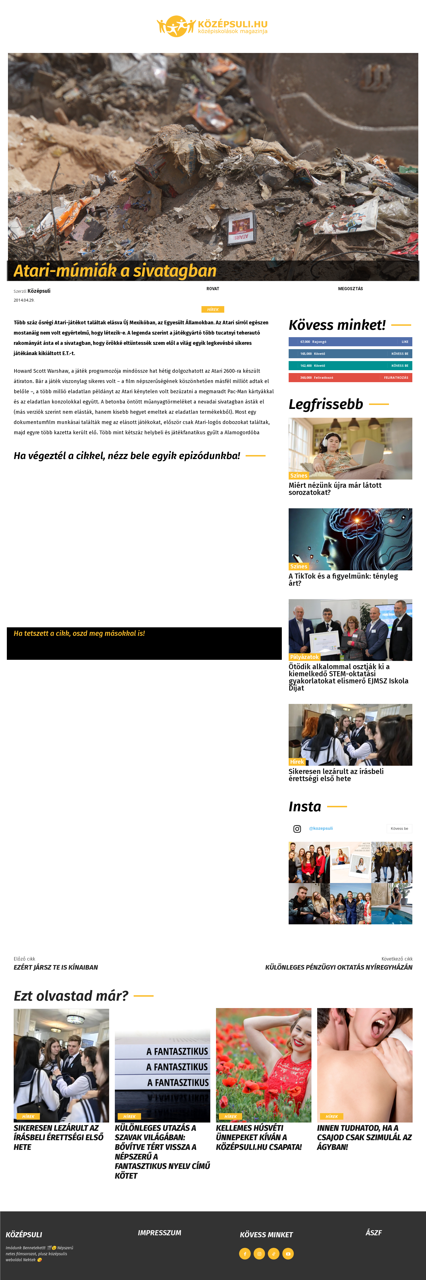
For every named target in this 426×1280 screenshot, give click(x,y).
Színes (298, 475)
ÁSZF (374, 1232)
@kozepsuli (321, 828)
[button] (351, 46)
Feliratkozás (396, 377)
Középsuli (39, 291)
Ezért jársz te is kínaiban (56, 967)
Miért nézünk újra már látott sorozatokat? (335, 489)
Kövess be (400, 353)
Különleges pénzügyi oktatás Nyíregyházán (339, 967)
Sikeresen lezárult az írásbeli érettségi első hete (336, 775)
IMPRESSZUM (159, 1232)
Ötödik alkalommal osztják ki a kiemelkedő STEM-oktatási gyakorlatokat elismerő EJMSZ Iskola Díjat (349, 678)
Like (405, 341)
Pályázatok (304, 657)
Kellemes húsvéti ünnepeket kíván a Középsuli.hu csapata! (258, 1137)
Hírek (212, 309)
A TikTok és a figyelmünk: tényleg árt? (343, 580)
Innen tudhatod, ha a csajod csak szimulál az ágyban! (364, 1137)
